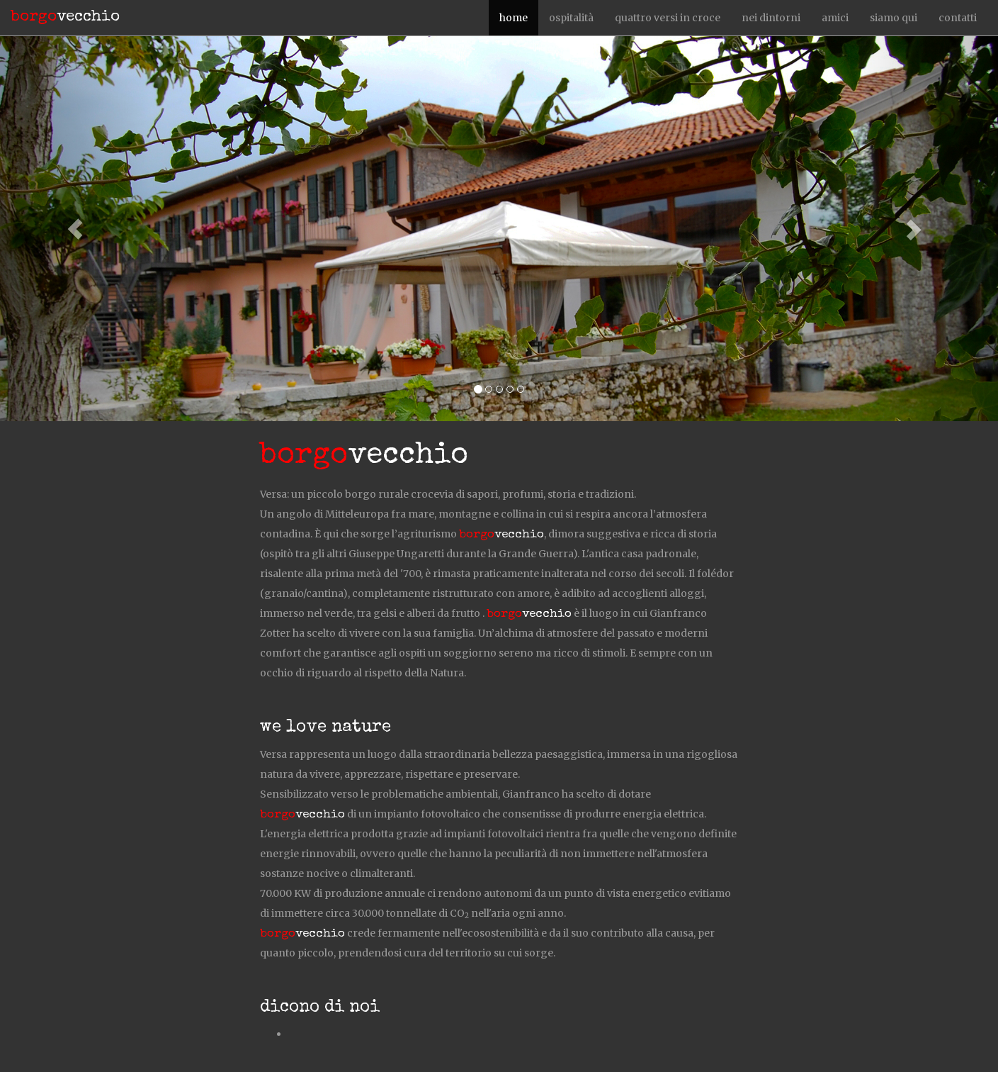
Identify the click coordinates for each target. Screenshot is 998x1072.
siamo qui (893, 17)
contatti (958, 17)
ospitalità (571, 17)
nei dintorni (771, 17)
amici (835, 17)
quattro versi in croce (667, 17)
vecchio (65, 18)
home (513, 17)
